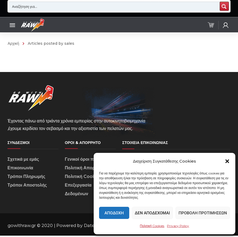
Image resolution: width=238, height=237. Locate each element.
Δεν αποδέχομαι (152, 213)
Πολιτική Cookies (152, 226)
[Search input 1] (115, 6)
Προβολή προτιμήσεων (202, 213)
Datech (92, 226)
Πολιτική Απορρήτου (86, 169)
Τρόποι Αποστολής (27, 186)
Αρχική (13, 43)
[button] (227, 161)
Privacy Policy (178, 226)
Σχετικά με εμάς (23, 160)
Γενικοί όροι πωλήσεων (89, 160)
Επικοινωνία (20, 169)
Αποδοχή (114, 213)
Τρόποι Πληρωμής (27, 177)
